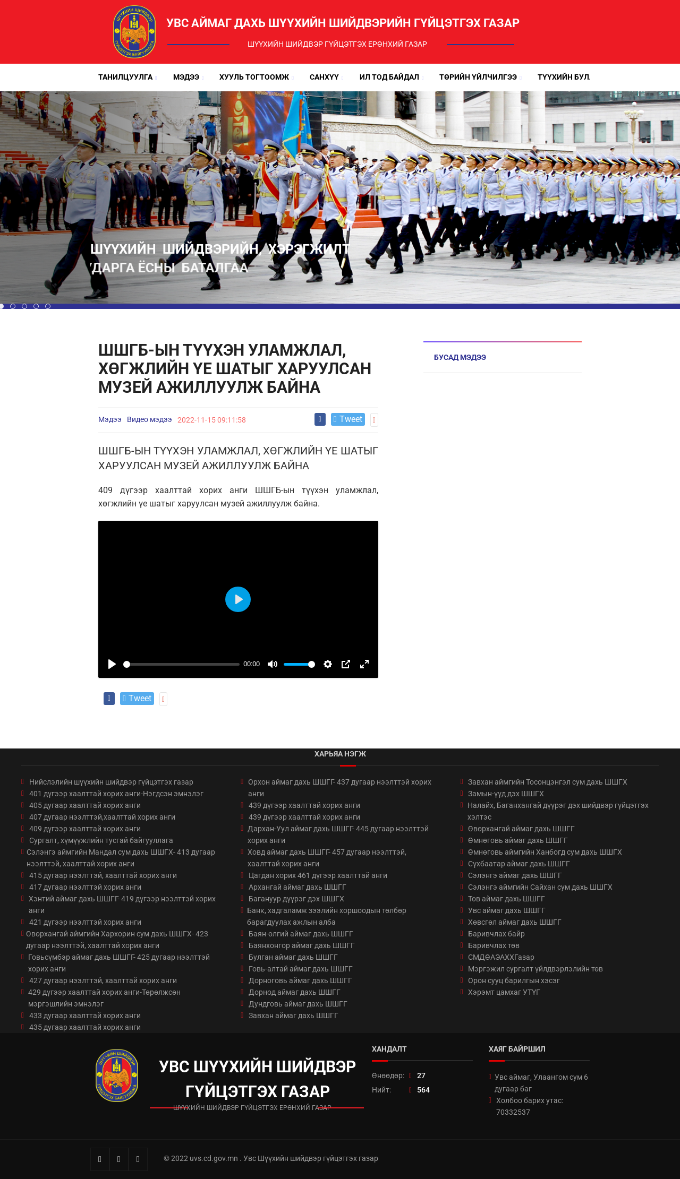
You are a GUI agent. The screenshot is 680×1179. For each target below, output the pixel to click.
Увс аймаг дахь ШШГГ (507, 910)
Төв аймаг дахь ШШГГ (506, 898)
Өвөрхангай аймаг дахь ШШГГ (521, 828)
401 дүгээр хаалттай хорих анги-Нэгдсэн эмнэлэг (116, 793)
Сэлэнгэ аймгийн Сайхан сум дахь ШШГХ (540, 887)
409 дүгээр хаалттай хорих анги (85, 828)
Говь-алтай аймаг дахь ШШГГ (301, 969)
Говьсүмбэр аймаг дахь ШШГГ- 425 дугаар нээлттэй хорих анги (119, 963)
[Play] (112, 664)
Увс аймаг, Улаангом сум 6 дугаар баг (541, 1083)
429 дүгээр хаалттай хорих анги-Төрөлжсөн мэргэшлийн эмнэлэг (104, 998)
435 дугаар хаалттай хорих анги (85, 1027)
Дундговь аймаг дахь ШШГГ (298, 1004)
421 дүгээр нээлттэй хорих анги (85, 922)
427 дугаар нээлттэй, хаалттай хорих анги (103, 980)
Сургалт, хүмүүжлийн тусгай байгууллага (101, 840)
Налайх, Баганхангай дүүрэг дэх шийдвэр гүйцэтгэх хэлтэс (558, 811)
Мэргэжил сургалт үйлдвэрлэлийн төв (535, 969)
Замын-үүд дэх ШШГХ (506, 793)
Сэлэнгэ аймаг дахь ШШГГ (515, 875)
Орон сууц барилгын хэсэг (514, 980)
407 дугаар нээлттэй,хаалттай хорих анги (102, 817)
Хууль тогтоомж (254, 77)
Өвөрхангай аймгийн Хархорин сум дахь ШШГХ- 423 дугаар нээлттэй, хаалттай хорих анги (117, 940)
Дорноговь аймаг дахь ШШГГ (300, 980)
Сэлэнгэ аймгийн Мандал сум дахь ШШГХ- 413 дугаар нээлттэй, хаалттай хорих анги (121, 858)
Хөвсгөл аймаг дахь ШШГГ (515, 922)
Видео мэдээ (149, 419)
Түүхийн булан (568, 77)
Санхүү (324, 77)
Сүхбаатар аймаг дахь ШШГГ (519, 863)
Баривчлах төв (494, 945)
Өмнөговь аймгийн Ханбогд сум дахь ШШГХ (545, 852)
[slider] (181, 664)
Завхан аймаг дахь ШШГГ (293, 1015)
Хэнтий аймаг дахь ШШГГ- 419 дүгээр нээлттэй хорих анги (122, 904)
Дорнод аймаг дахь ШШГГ (295, 992)
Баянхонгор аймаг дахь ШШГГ (302, 945)
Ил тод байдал (389, 77)
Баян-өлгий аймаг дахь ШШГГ (301, 934)
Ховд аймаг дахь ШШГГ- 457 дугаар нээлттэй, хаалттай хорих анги (327, 858)
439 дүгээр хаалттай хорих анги (304, 805)
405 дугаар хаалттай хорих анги (85, 805)
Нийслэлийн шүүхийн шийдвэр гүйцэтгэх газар (111, 782)
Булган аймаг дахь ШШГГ (293, 957)
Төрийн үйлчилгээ (478, 77)
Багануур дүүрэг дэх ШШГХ (296, 898)
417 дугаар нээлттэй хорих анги (85, 887)
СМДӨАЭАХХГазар (501, 957)
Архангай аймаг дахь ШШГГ (297, 887)
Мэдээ (186, 77)
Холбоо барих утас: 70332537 (529, 1106)
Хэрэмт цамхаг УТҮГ (504, 992)
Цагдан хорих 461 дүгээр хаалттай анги (318, 875)
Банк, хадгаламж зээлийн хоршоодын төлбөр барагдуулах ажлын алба (326, 916)
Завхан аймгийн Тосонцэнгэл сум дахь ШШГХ (547, 782)
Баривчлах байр (496, 934)
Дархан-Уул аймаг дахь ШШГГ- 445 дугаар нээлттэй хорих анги (338, 834)
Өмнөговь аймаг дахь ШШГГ (518, 840)
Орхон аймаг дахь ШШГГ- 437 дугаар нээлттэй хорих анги (339, 788)
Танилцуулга (125, 77)
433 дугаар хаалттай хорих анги (85, 1015)
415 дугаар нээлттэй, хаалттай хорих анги (103, 875)
